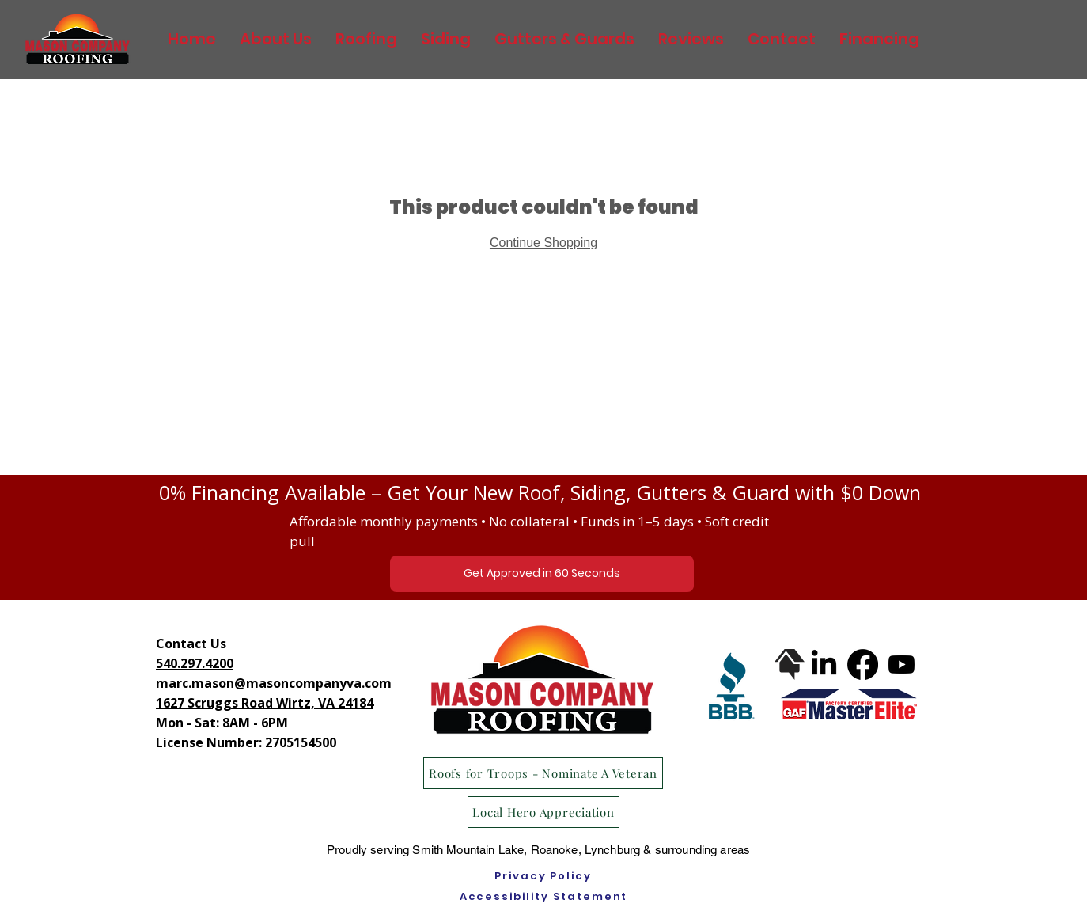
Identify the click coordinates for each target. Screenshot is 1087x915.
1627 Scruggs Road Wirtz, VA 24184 (264, 703)
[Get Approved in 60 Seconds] (542, 574)
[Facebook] (862, 664)
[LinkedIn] (824, 664)
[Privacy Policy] (543, 876)
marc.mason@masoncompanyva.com (274, 683)
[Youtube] (901, 664)
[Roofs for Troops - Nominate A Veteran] (543, 773)
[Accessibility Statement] (543, 897)
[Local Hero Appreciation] (543, 812)
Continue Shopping (543, 242)
